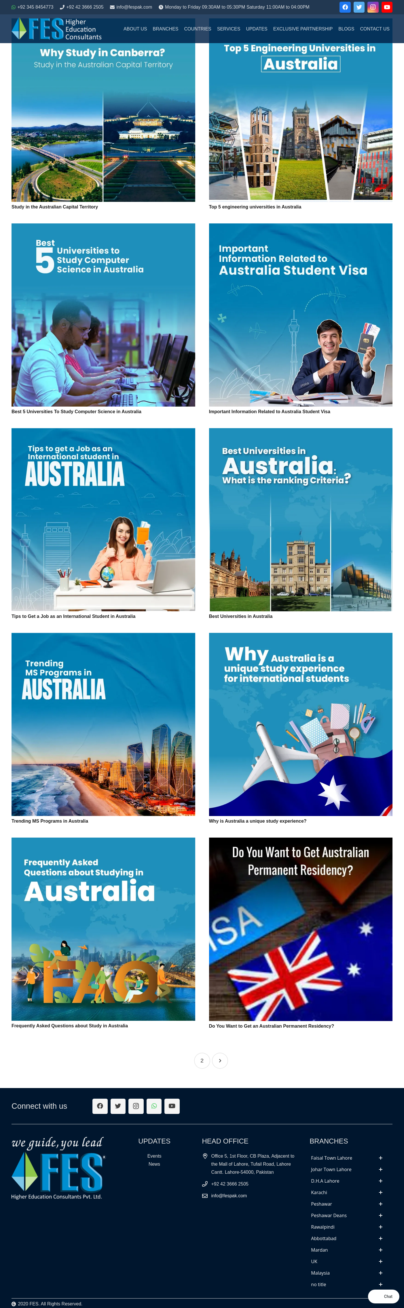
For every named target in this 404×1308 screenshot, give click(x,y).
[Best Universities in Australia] (301, 519)
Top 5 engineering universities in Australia (255, 206)
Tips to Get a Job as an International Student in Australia (73, 616)
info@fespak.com (229, 1195)
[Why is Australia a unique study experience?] (301, 724)
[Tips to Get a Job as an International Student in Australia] (103, 519)
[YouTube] (387, 7)
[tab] (347, 1158)
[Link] (56, 28)
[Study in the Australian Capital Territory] (103, 110)
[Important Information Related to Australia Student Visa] (301, 315)
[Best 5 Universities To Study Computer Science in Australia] (103, 315)
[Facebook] (344, 7)
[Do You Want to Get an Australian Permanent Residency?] (301, 929)
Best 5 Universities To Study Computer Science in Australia (76, 411)
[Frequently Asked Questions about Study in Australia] (103, 929)
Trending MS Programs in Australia (50, 821)
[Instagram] (372, 7)
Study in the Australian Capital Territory (55, 206)
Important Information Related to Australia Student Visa (269, 411)
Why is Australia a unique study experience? (258, 821)
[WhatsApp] (154, 1106)
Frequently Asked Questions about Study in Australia (70, 1025)
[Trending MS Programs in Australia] (103, 724)
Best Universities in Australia (241, 616)
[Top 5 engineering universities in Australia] (301, 110)
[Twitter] (359, 7)
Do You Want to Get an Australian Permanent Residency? (271, 1026)
